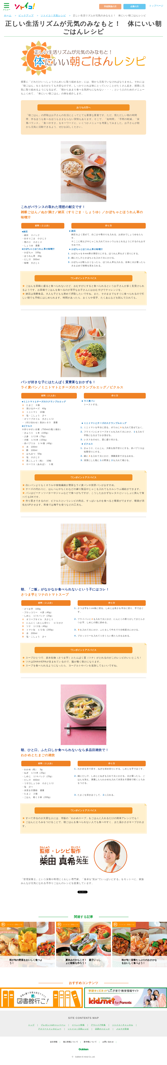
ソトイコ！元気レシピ (78, 1029)
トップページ (156, 6)
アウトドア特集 (98, 1025)
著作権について (90, 1042)
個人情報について (70, 1042)
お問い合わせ (108, 1042)
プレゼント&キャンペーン (53, 1025)
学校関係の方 (110, 6)
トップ (31, 1025)
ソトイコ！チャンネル (122, 1025)
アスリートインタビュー (49, 1029)
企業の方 (134, 6)
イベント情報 (78, 1025)
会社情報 (53, 1042)
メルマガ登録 (122, 1029)
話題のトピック (102, 1029)
